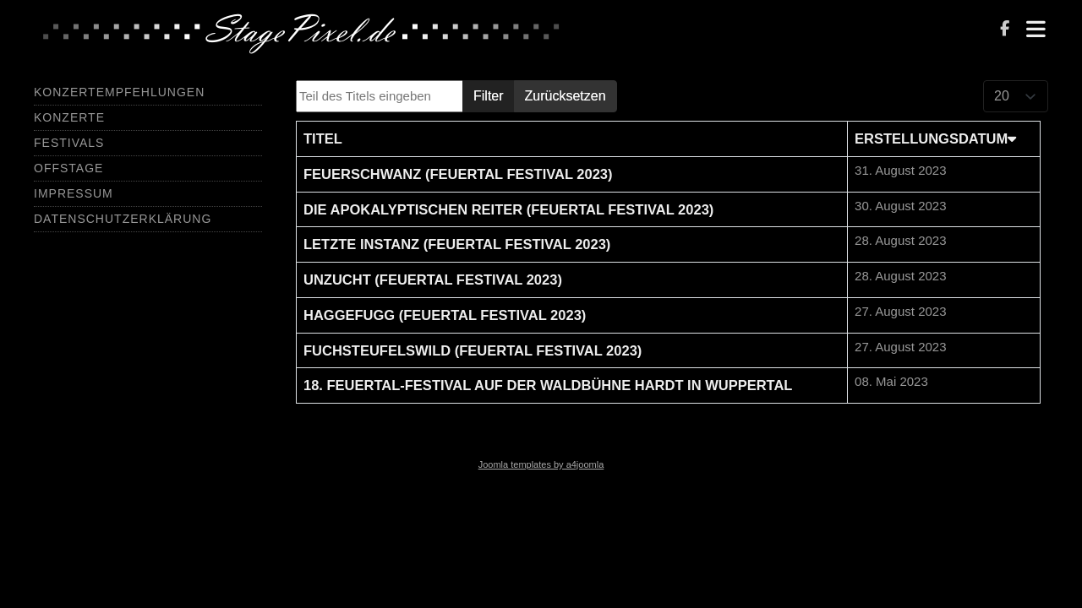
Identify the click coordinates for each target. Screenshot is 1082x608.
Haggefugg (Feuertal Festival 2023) (444, 315)
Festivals (69, 142)
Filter (488, 96)
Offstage (68, 168)
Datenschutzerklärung (122, 218)
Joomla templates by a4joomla (541, 464)
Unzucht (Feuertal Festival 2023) (432, 279)
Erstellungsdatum (935, 138)
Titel (322, 138)
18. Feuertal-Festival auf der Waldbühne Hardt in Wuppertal (547, 385)
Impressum (73, 193)
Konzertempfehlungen (119, 92)
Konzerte (69, 117)
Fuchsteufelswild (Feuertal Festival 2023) (472, 350)
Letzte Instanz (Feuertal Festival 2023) (456, 244)
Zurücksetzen (565, 96)
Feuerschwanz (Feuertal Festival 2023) (457, 174)
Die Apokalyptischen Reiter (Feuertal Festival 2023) (508, 209)
